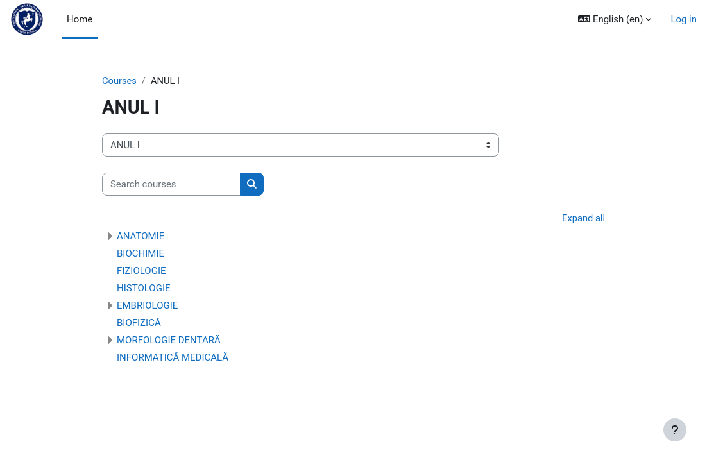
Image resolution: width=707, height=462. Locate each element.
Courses (119, 81)
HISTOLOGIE (144, 289)
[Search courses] (171, 184)
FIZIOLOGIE (141, 271)
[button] (615, 19)
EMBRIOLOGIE (147, 306)
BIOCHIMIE (140, 254)
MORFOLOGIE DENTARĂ (169, 340)
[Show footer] (674, 429)
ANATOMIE (140, 237)
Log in (683, 19)
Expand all (583, 219)
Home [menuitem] (79, 19)
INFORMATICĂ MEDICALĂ (172, 358)
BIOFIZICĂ (139, 323)
